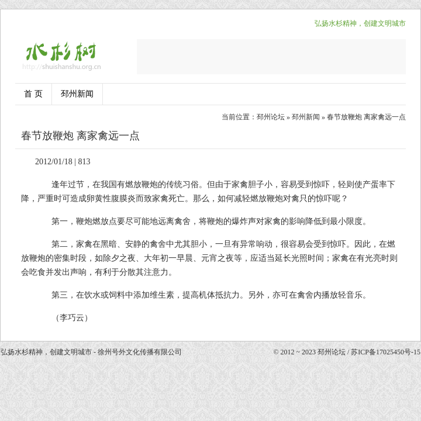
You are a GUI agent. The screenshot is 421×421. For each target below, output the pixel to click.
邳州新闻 (77, 93)
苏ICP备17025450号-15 (385, 352)
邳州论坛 (271, 117)
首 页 (33, 93)
